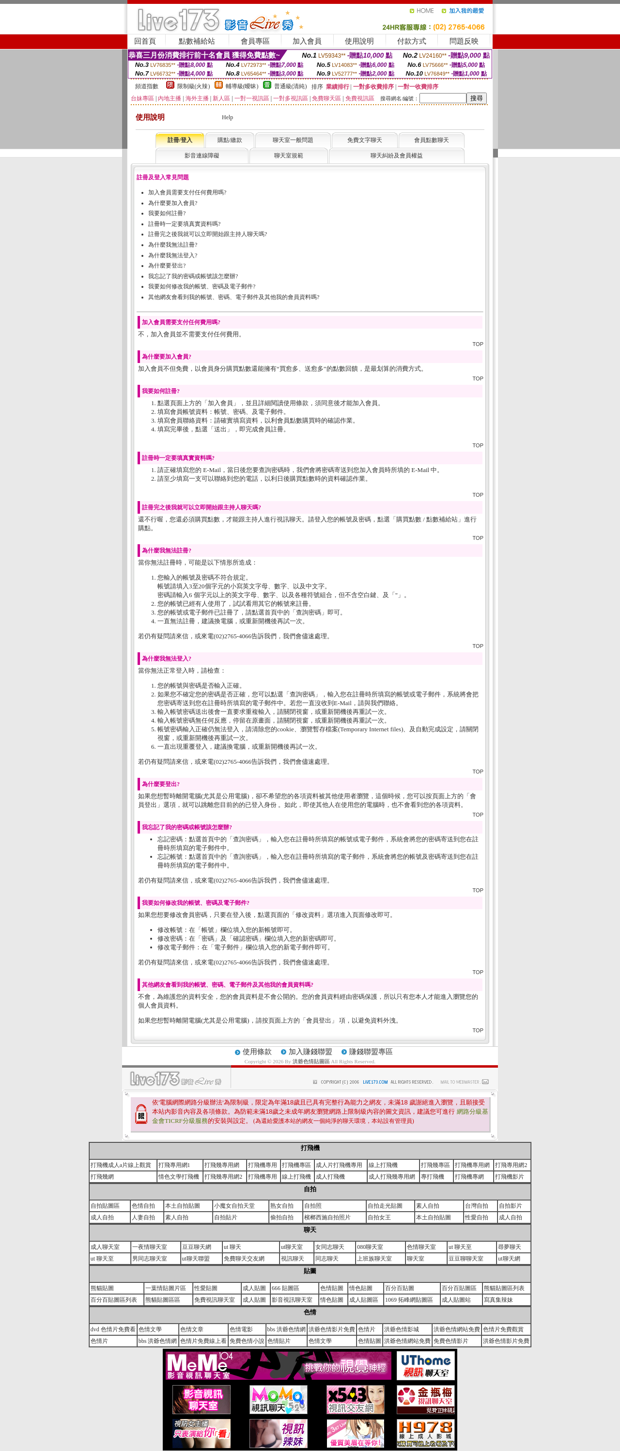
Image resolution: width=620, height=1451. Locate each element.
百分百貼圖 (399, 1288)
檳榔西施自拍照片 (327, 1217)
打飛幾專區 (435, 1165)
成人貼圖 (254, 1288)
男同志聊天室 (149, 1258)
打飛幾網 (102, 1176)
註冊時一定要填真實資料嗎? (184, 224)
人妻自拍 (143, 1217)
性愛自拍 (476, 1217)
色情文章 (191, 1329)
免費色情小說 (247, 1341)
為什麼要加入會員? (172, 203)
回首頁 (145, 41)
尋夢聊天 (509, 1247)
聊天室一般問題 (293, 140)
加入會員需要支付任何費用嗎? (187, 192)
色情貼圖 (331, 1288)
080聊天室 (370, 1247)
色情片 (366, 1329)
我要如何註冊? (167, 213)
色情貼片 (279, 1341)
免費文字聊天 (364, 140)
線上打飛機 (383, 1165)
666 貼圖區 (285, 1288)
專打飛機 (432, 1176)
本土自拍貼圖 (182, 1205)
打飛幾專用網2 (223, 1176)
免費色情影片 (451, 1341)
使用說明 (359, 41)
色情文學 (150, 1329)
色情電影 (241, 1329)
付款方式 (411, 41)
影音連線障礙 (202, 155)
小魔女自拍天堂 (234, 1205)
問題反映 (464, 41)
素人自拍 (427, 1205)
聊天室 (415, 1258)
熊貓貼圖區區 (162, 1299)
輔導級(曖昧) (242, 86)
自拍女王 (379, 1217)
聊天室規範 (288, 155)
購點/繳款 (229, 140)
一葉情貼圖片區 (165, 1288)
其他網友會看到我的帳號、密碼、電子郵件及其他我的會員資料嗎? (233, 297)
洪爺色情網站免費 (457, 1329)
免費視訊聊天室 (214, 1299)
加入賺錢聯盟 (310, 1052)
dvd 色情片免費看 (113, 1329)
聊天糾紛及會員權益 (397, 155)
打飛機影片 (509, 1176)
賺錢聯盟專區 (371, 1052)
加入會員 (307, 41)
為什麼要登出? (167, 265)
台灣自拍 (476, 1205)
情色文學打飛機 (178, 1176)
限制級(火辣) (193, 86)
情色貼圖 (360, 1288)
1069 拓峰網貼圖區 (409, 1299)
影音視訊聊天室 (292, 1299)
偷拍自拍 (282, 1217)
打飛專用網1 (174, 1165)
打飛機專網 (469, 1176)
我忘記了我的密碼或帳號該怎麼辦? (193, 276)
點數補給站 (197, 41)
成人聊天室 (105, 1247)
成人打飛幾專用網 (392, 1176)
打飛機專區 (296, 1165)
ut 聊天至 (460, 1247)
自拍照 (313, 1205)
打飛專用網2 (511, 1165)
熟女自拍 (282, 1205)
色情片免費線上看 (203, 1341)
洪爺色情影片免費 (332, 1329)
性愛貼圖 (205, 1288)
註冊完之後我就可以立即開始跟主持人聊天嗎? (207, 234)
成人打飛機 (330, 1176)
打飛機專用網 (472, 1165)
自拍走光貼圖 (385, 1205)
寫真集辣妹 (498, 1299)
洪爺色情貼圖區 (312, 1061)
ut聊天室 (292, 1247)
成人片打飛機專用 (339, 1165)
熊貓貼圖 (102, 1288)
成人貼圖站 (456, 1299)
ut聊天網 (509, 1258)
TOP (478, 344)
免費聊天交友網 (244, 1258)
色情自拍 (143, 1205)
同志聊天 (327, 1258)
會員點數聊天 (431, 140)
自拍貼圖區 (105, 1205)
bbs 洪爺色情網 (286, 1329)
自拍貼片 (225, 1217)
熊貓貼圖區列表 (504, 1288)
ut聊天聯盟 (196, 1258)
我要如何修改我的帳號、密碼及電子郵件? (201, 286)
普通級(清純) (290, 86)
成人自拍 (102, 1217)
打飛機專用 (262, 1165)
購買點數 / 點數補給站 (427, 519)
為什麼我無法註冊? (172, 244)
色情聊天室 (421, 1247)
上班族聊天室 (374, 1258)
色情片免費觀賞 (503, 1329)
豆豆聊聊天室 (466, 1258)
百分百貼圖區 (459, 1288)
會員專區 (255, 41)
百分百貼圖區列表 (114, 1299)
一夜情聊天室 (149, 1247)
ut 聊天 (232, 1247)
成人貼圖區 (363, 1299)
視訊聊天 (292, 1258)
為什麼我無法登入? (172, 255)
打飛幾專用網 (221, 1165)
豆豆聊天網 (196, 1247)
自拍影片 (510, 1205)
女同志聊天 (329, 1247)
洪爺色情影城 (401, 1329)
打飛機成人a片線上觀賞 (121, 1165)
